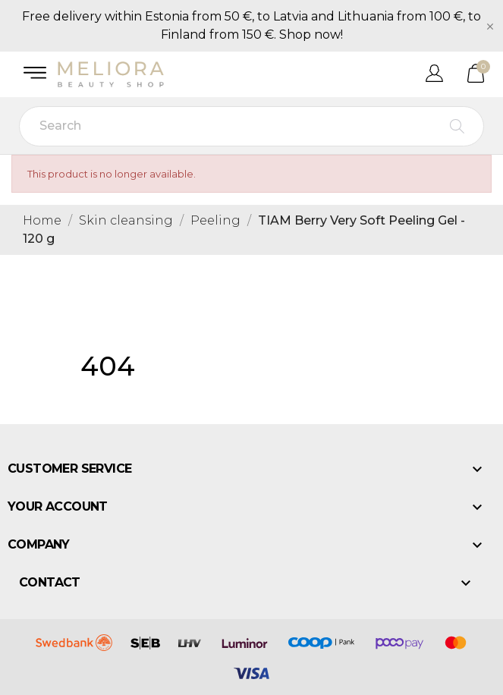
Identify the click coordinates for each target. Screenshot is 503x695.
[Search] (251, 126)
